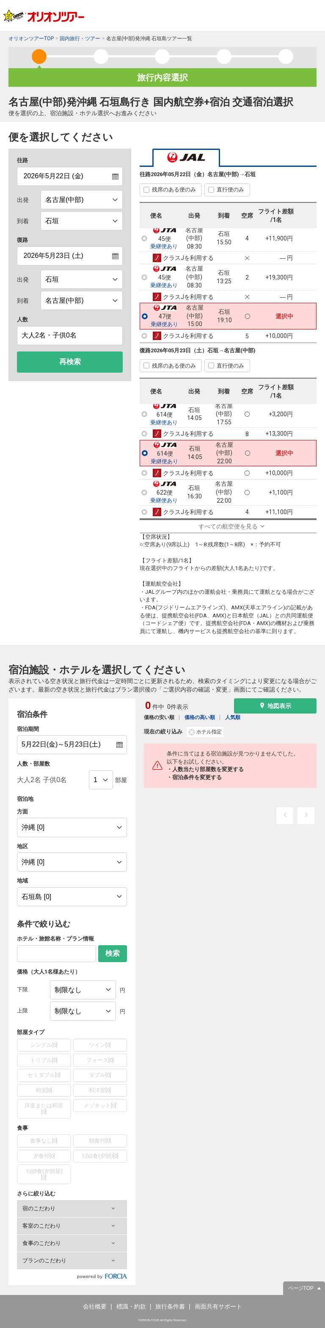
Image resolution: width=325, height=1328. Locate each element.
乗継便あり (164, 246)
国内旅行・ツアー (80, 39)
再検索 (70, 362)
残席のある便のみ (174, 189)
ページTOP (301, 1288)
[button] (72, 1208)
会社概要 (95, 1306)
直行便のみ (230, 189)
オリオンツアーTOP (31, 39)
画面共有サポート (218, 1306)
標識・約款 (131, 1306)
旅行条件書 (170, 1306)
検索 (112, 953)
